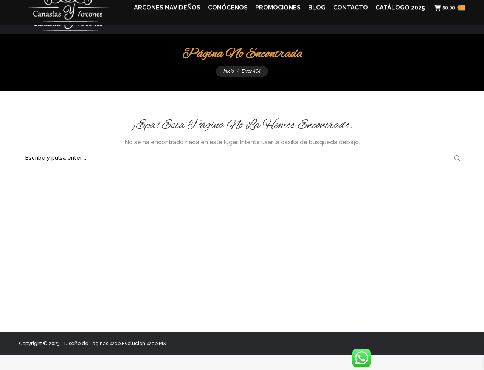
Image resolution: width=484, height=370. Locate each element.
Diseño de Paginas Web (92, 358)
